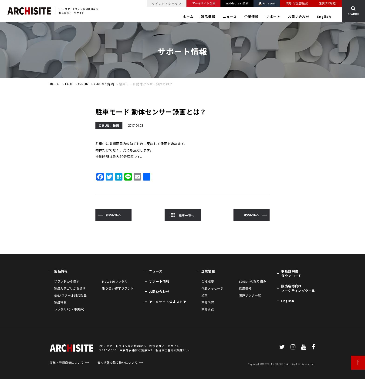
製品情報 (208, 16)
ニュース (230, 16)
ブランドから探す (66, 281)
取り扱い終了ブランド (118, 288)
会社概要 (207, 281)
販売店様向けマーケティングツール (298, 288)
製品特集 (60, 302)
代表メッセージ (212, 288)
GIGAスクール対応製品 (70, 295)
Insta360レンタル (115, 281)
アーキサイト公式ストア (167, 301)
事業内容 (207, 302)
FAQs (69, 84)
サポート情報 (159, 281)
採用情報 (245, 288)
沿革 (204, 295)
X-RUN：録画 (104, 84)
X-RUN (83, 84)
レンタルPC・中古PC (69, 309)
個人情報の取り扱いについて (118, 362)
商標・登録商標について (67, 362)
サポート (273, 16)
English (324, 16)
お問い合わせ (298, 16)
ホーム (188, 16)
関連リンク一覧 (250, 295)
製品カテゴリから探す (70, 288)
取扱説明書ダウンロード (291, 273)
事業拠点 (207, 309)
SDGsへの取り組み (252, 281)
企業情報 (251, 16)
